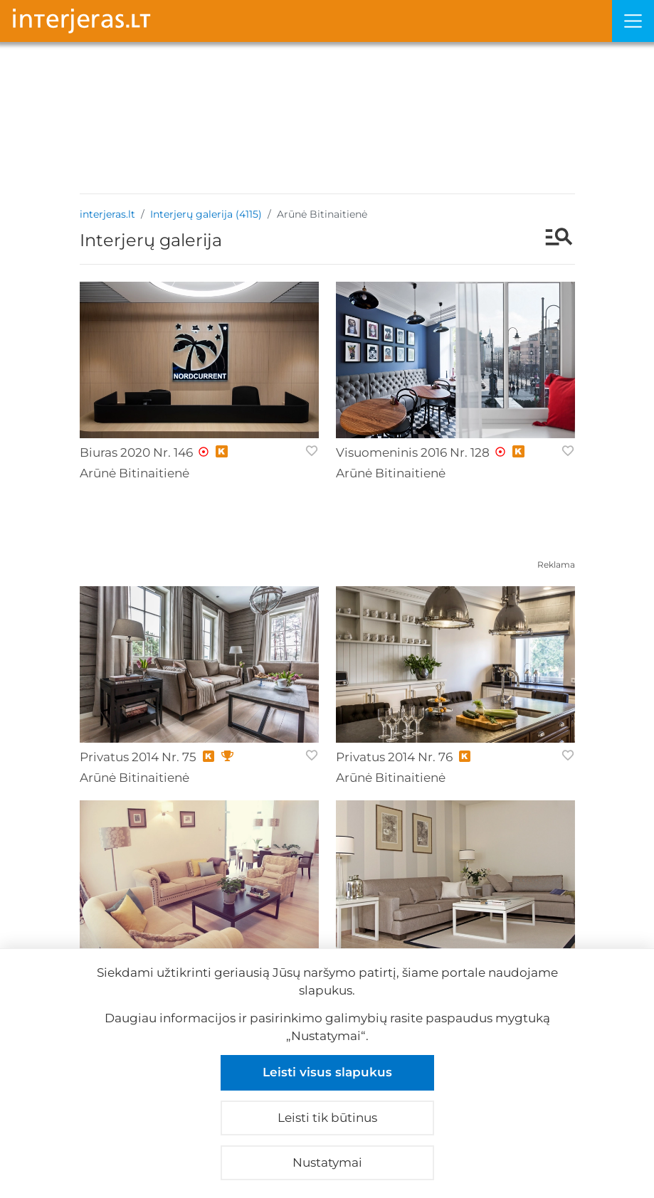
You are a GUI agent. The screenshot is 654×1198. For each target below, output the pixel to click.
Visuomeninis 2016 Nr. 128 (413, 452)
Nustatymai (327, 1162)
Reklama (556, 564)
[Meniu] (633, 21)
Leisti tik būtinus (327, 1117)
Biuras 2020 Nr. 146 (136, 452)
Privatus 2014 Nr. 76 (394, 757)
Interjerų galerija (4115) (206, 214)
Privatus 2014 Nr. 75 (138, 757)
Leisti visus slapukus (327, 1072)
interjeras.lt (107, 214)
